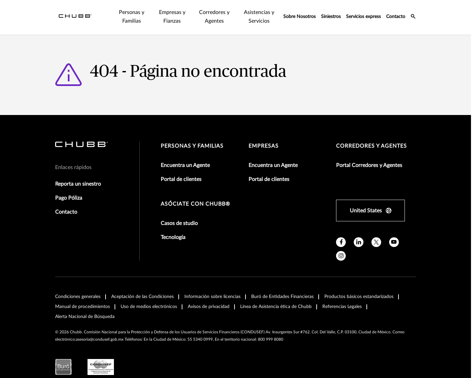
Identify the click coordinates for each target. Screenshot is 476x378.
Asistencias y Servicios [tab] (259, 17)
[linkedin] (358, 242)
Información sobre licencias (212, 296)
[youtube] (394, 242)
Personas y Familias (192, 146)
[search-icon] (413, 17)
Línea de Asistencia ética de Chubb (276, 306)
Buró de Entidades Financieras (282, 296)
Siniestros (331, 16)
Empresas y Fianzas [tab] (172, 17)
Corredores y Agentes (371, 146)
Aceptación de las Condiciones (142, 296)
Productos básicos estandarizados (358, 296)
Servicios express (363, 16)
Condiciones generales (78, 296)
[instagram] (341, 256)
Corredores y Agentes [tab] (214, 17)
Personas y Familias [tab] (131, 17)
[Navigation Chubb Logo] (75, 17)
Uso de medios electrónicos (149, 306)
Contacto (395, 16)
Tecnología (173, 237)
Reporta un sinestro (78, 184)
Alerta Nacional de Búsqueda (85, 316)
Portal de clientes (181, 179)
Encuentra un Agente (185, 165)
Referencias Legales (342, 306)
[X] (376, 242)
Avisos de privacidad (208, 306)
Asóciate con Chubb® (195, 204)
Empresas (264, 146)
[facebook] (341, 242)
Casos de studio (179, 223)
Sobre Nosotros (299, 16)
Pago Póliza (68, 198)
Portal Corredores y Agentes (369, 165)
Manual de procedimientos (82, 306)
